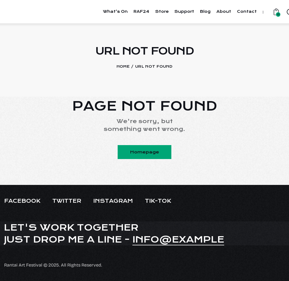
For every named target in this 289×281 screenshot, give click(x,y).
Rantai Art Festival (23, 265)
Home (123, 66)
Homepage (144, 152)
